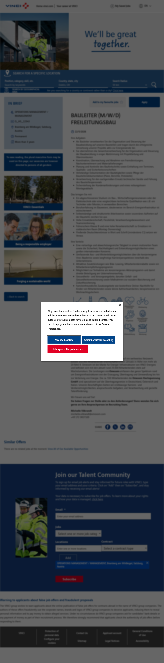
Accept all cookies (64, 339)
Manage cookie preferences (67, 349)
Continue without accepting (98, 339)
